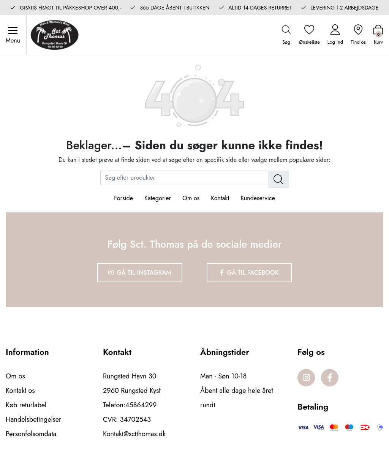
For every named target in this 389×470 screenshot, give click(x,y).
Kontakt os (20, 391)
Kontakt (220, 198)
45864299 (141, 405)
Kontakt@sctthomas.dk (134, 434)
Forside (123, 198)
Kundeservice (257, 198)
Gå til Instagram (139, 272)
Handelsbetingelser (33, 419)
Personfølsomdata (31, 434)
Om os (190, 198)
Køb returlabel (26, 405)
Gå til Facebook (249, 272)
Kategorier (157, 198)
